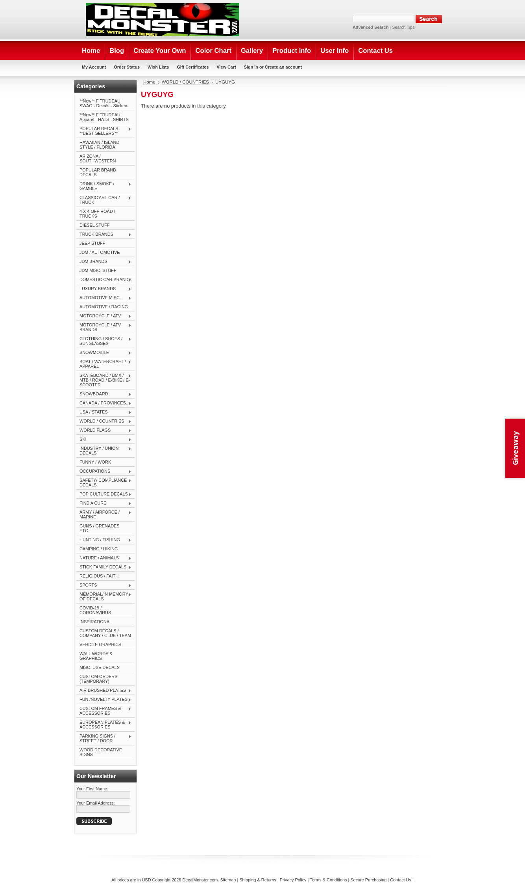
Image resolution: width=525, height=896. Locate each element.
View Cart (226, 67)
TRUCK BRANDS (103, 234)
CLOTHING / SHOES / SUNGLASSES (103, 341)
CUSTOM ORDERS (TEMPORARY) (98, 679)
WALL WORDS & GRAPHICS (96, 656)
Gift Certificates (193, 67)
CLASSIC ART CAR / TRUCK (103, 200)
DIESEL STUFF (94, 225)
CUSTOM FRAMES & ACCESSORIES (103, 710)
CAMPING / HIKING (98, 548)
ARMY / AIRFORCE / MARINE (103, 514)
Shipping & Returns (257, 879)
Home (149, 82)
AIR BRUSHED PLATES (103, 690)
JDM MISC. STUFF (97, 270)
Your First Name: (92, 788)
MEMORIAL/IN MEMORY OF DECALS (103, 596)
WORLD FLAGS (103, 430)
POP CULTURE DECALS (103, 494)
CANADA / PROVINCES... (103, 403)
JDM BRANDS (103, 262)
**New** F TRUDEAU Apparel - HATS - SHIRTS (104, 117)
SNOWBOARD (103, 394)
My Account (94, 67)
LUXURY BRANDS (103, 289)
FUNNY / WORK (95, 462)
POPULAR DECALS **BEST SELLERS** (103, 131)
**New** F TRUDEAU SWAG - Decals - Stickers (103, 103)
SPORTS (103, 585)
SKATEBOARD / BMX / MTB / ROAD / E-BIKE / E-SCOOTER (103, 380)
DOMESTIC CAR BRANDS (103, 280)
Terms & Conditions (328, 879)
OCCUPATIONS (103, 471)
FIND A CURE (103, 503)
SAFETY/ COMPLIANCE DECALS (103, 482)
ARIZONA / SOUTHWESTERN (97, 158)
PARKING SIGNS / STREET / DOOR (103, 738)
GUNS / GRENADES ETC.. (99, 528)
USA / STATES (103, 412)
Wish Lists (158, 67)
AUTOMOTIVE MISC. (103, 298)
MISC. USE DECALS (99, 667)
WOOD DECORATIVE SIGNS (100, 752)
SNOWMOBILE (103, 353)
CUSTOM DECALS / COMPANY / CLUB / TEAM (105, 633)
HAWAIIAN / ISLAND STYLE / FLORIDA (99, 144)
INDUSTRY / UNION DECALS (103, 450)
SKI (103, 439)
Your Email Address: (95, 803)
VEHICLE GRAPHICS (100, 644)
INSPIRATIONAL (95, 621)
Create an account (283, 67)
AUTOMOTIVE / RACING (103, 306)
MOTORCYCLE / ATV (103, 316)
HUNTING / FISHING (103, 540)
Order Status (127, 67)
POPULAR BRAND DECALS (97, 172)
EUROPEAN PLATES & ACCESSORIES (103, 724)
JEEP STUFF (92, 243)
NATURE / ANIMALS (103, 558)
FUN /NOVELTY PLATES (103, 699)
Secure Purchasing (368, 879)
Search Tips (403, 27)
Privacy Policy (293, 879)
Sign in (251, 67)
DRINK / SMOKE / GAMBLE (103, 186)
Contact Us (400, 879)
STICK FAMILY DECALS (103, 567)
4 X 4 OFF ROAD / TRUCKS (97, 213)
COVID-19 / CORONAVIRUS (95, 610)
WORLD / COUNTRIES (103, 421)
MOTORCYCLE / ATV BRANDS (103, 327)
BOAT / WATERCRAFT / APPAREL (103, 364)
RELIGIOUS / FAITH (98, 576)
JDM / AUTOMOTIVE (99, 252)
